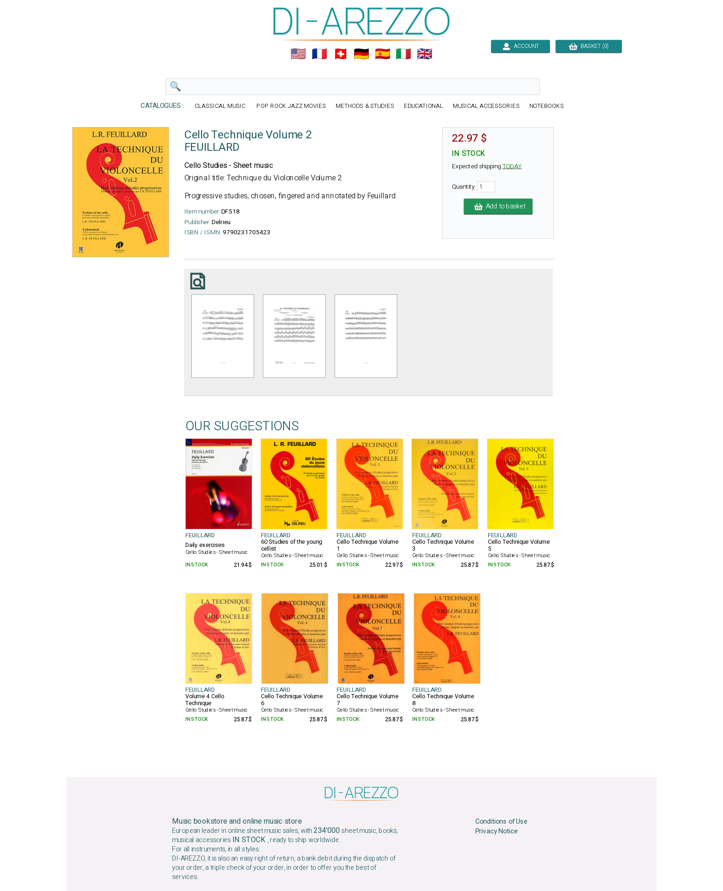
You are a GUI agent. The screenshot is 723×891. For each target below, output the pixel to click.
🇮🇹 (403, 54)
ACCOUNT (520, 46)
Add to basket (498, 207)
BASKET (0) (589, 46)
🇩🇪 (361, 54)
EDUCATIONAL (424, 106)
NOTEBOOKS (546, 106)
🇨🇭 (341, 54)
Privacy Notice (496, 831)
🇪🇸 (383, 54)
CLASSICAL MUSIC (221, 106)
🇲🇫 (319, 54)
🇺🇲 (298, 54)
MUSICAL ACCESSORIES (486, 106)
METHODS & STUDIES (365, 106)
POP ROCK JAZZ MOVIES (291, 106)
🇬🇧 (425, 54)
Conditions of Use (501, 822)
